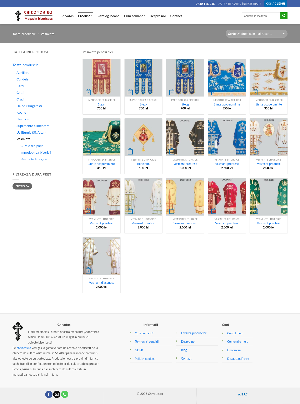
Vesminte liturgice (33, 159)
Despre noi (158, 16)
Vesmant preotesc (185, 164)
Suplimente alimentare (32, 126)
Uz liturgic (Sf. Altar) (30, 132)
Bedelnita (143, 164)
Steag (101, 104)
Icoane (21, 112)
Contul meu (234, 333)
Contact (176, 16)
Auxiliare (22, 72)
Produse (85, 16)
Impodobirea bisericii (35, 152)
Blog (184, 350)
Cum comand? (134, 16)
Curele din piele (31, 146)
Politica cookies (145, 358)
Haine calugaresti (29, 106)
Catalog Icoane (109, 16)
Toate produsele (24, 34)
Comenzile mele (237, 341)
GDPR (139, 350)
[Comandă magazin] (257, 34)
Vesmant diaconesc (101, 282)
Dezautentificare (238, 358)
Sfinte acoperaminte (227, 104)
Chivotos (67, 16)
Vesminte (23, 139)
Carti (20, 86)
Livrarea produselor (193, 333)
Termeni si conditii (147, 341)
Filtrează (22, 186)
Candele (22, 79)
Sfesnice (22, 119)
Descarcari (234, 350)
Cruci (20, 99)
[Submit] (284, 15)
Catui (20, 92)
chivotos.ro (24, 348)
